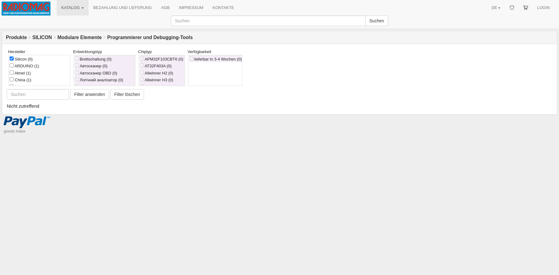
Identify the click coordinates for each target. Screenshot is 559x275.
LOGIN (543, 7)
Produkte (16, 37)
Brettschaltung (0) (93, 58)
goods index (14, 131)
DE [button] (495, 7)
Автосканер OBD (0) (96, 72)
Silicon (21, 58)
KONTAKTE (223, 7)
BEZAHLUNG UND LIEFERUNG (122, 7)
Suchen (376, 20)
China (20, 79)
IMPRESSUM (191, 7)
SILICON (42, 37)
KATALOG (72, 7)
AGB (165, 7)
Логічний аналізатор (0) (99, 79)
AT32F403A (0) (156, 65)
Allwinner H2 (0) (156, 72)
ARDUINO (24, 65)
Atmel (20, 72)
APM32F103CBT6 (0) (161, 58)
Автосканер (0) (91, 65)
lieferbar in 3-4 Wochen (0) (215, 58)
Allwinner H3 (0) (156, 79)
